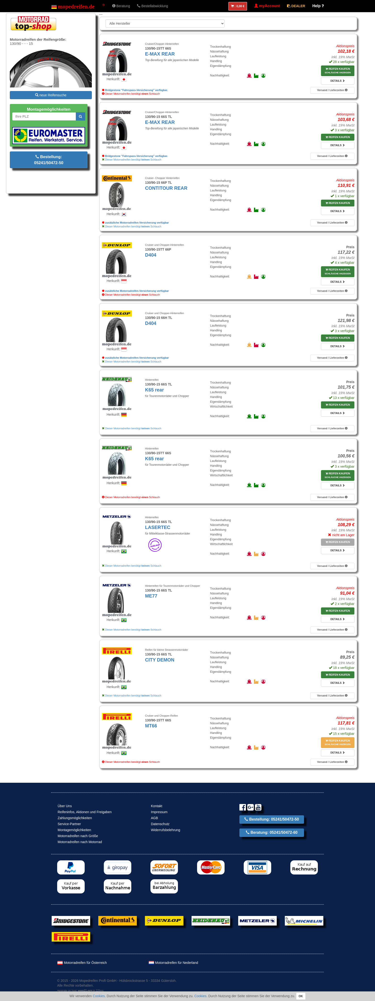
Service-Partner (69, 824)
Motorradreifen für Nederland (173, 963)
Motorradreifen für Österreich (82, 963)
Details (338, 80)
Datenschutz (160, 824)
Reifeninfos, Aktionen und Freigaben (85, 812)
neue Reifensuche (50, 95)
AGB (154, 818)
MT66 (151, 725)
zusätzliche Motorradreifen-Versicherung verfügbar (135, 222)
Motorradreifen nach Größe (78, 836)
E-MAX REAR (160, 54)
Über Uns (65, 806)
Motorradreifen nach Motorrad (80, 842)
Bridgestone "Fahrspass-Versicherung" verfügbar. (135, 90)
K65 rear (154, 389)
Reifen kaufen (338, 70)
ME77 (151, 595)
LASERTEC (158, 527)
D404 (150, 255)
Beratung (121, 6)
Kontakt (156, 806)
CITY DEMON (160, 659)
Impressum (159, 812)
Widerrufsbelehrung (165, 830)
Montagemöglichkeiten (74, 830)
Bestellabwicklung (152, 6)
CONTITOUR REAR (166, 188)
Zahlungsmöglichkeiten (75, 818)
